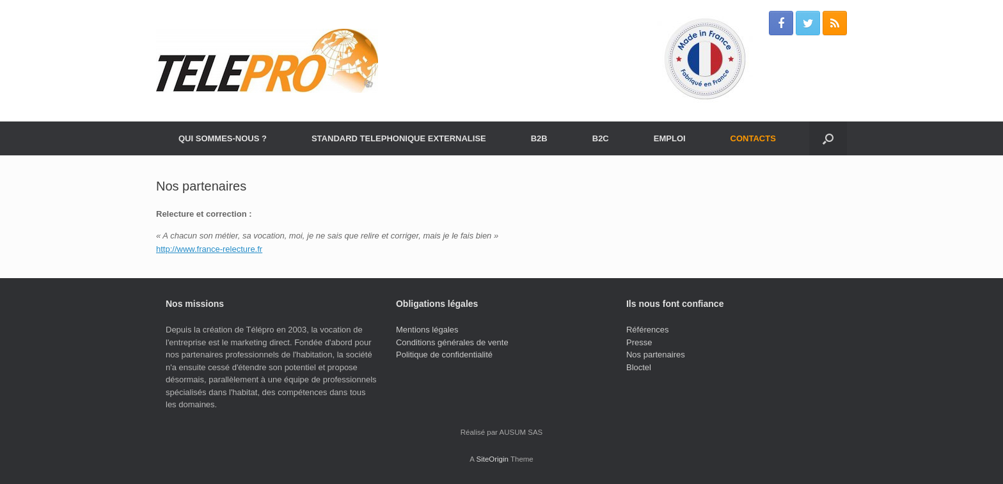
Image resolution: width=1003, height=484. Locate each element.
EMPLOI (670, 138)
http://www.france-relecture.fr (209, 249)
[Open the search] (828, 138)
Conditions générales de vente (452, 342)
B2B (539, 138)
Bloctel (638, 367)
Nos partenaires (655, 354)
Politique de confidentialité (444, 354)
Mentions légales (427, 329)
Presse (639, 342)
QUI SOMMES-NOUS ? (222, 138)
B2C (600, 138)
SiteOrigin (492, 459)
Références (647, 329)
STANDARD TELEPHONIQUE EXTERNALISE (399, 138)
